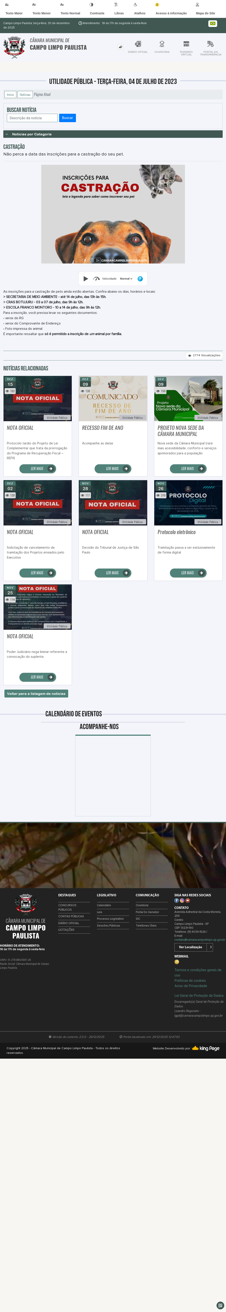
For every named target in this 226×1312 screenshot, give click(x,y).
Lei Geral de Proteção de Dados (199, 995)
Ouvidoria (142, 905)
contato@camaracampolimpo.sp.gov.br (199, 939)
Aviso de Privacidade (190, 986)
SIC (138, 919)
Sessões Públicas (108, 925)
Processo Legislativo (110, 919)
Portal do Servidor (147, 912)
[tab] (120, 47)
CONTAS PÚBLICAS (71, 916)
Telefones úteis (146, 925)
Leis (99, 912)
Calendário (104, 905)
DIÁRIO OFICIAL (68, 923)
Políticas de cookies (190, 980)
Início (10, 94)
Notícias (25, 94)
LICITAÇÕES (66, 930)
